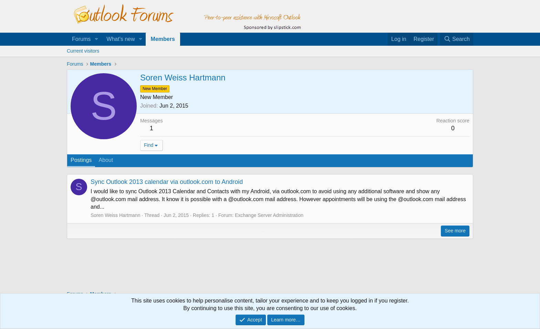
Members (163, 39)
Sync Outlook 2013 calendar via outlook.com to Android (167, 181)
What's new (120, 39)
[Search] (456, 39)
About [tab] (105, 160)
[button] (96, 39)
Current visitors (83, 51)
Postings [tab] (81, 160)
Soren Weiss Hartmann (115, 215)
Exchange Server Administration (269, 215)
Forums (81, 39)
